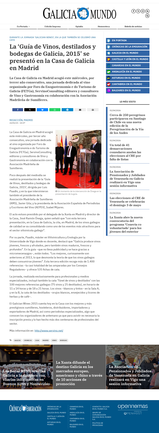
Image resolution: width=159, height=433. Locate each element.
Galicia (17, 340)
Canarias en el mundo (77, 407)
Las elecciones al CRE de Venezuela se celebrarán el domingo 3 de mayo (127, 201)
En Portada (23, 26)
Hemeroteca (104, 26)
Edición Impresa (53, 26)
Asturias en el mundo (54, 423)
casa (37, 340)
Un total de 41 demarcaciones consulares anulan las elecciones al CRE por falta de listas (125, 152)
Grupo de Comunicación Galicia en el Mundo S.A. (101, 415)
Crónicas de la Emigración (127, 47)
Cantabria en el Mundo (124, 84)
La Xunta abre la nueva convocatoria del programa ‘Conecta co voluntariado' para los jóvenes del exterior (126, 224)
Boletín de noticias (133, 26)
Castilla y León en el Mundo (127, 59)
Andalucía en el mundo (77, 413)
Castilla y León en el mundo (55, 417)
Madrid (46, 340)
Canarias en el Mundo (124, 66)
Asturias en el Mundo (123, 78)
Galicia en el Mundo (122, 53)
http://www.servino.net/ (49, 330)
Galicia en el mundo (56, 412)
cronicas (28, 340)
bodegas (63, 340)
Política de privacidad (97, 424)
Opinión (79, 26)
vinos (54, 340)
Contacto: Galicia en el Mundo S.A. (100, 407)
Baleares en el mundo (77, 425)
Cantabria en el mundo (77, 419)
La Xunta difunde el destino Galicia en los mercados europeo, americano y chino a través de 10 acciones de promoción (79, 373)
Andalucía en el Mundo (124, 72)
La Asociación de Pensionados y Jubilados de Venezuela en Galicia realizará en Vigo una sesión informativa (127, 178)
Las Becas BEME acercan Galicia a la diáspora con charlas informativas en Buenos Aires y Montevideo (26, 377)
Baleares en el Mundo (124, 91)
